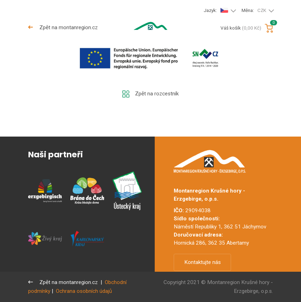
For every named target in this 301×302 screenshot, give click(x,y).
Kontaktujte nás (202, 262)
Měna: (254, 10)
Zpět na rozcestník (150, 93)
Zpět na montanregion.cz (63, 27)
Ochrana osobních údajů (84, 291)
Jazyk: (216, 10)
